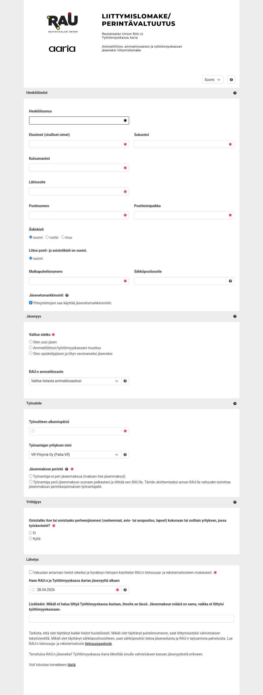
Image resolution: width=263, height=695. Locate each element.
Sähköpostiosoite (148, 271)
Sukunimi (141, 135)
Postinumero (39, 206)
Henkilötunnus (40, 111)
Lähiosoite (37, 182)
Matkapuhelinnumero (46, 271)
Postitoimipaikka (147, 206)
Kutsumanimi (39, 159)
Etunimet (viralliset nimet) (49, 135)
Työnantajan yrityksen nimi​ (50, 445)
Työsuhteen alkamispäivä (49, 422)
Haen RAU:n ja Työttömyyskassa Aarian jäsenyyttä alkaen (74, 581)
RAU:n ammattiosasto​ (46, 372)
